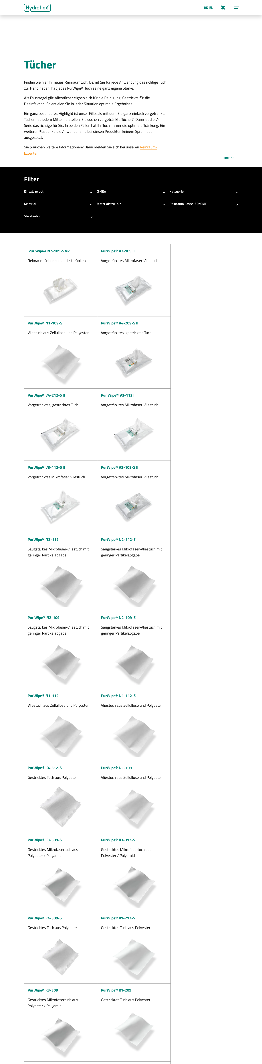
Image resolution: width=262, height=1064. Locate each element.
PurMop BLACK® (224, 1014)
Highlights (178, 1020)
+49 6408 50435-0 (137, 1020)
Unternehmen (180, 1014)
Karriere (177, 1026)
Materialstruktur (131, 203)
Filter (228, 157)
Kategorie (204, 191)
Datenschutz (47, 1049)
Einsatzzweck (58, 191)
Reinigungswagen (225, 1032)
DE (206, 8)
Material (58, 203)
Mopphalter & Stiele (226, 1026)
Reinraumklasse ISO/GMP (204, 203)
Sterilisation (58, 215)
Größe (131, 191)
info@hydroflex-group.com (140, 1032)
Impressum (30, 1049)
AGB (60, 1049)
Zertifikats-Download (185, 1032)
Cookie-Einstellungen (78, 1049)
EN (211, 8)
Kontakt (98, 1049)
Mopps (218, 1020)
